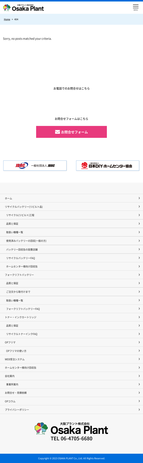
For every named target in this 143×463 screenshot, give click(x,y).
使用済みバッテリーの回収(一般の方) (26, 240)
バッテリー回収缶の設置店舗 (22, 249)
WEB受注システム (15, 359)
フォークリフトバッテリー (19, 274)
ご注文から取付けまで (18, 291)
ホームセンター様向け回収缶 (22, 266)
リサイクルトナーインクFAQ (21, 334)
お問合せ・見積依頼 (16, 392)
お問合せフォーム (74, 131)
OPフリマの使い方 (16, 351)
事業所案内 (12, 384)
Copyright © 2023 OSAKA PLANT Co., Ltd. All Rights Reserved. (71, 458)
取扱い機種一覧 (14, 232)
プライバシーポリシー (17, 409)
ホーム (8, 198)
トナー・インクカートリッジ (20, 317)
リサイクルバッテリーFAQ (20, 258)
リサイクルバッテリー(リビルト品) (24, 206)
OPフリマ (10, 342)
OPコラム (10, 401)
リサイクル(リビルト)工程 (20, 215)
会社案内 (10, 376)
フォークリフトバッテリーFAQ (23, 308)
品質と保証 (12, 223)
